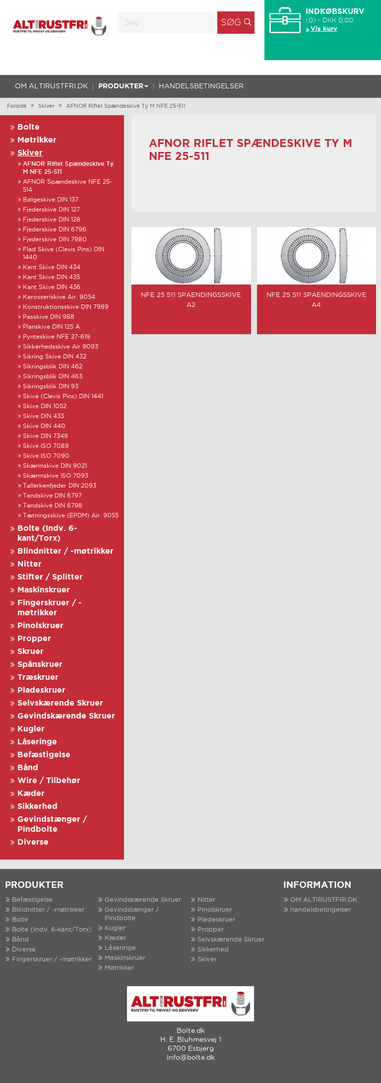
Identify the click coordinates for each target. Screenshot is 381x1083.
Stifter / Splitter (50, 577)
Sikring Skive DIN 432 (54, 357)
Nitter (29, 564)
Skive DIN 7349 (45, 436)
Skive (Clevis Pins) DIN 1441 (63, 396)
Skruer (30, 651)
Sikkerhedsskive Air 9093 (60, 347)
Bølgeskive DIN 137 (50, 200)
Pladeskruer (41, 690)
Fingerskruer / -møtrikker (52, 959)
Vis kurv (324, 29)
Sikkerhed (37, 806)
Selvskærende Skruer (60, 703)
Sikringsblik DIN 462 (52, 366)
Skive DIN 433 (43, 416)
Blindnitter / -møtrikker (65, 551)
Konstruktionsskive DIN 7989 (66, 307)
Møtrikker (37, 140)
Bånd (27, 768)
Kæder (31, 793)
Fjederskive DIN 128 (51, 219)
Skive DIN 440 (44, 426)
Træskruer (38, 677)
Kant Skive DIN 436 (51, 287)
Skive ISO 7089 (46, 446)
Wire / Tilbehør (48, 781)
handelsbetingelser (201, 86)
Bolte (28, 127)
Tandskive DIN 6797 (52, 496)
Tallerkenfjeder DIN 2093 (59, 486)
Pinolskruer (40, 626)
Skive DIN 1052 (44, 406)
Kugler (31, 729)
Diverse (33, 842)
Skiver (46, 106)
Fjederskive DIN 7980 (55, 239)
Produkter (123, 86)
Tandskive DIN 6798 (52, 505)
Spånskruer (40, 664)
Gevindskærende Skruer (66, 716)
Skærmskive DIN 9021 (55, 466)
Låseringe (37, 742)
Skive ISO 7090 (46, 456)
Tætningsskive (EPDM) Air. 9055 (71, 515)
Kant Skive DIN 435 (51, 277)
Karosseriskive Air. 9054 (59, 297)
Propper (34, 639)
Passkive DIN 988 (48, 317)
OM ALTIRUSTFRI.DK (51, 86)
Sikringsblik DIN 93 (50, 386)
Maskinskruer (43, 590)
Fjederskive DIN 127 (51, 210)
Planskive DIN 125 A (51, 327)
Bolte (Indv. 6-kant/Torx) (52, 930)
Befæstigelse (43, 755)
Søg (231, 23)
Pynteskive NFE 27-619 (56, 337)
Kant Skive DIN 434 (51, 267)
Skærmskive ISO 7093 (55, 476)
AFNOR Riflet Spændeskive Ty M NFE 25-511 (126, 106)
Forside (17, 106)
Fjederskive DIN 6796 (54, 229)
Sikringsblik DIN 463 (52, 376)
